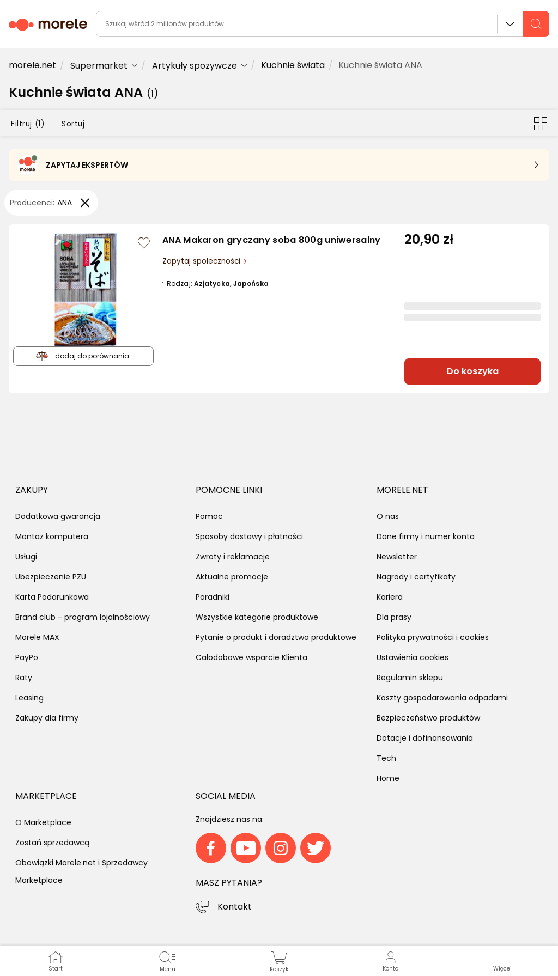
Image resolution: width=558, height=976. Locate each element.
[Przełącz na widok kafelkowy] (540, 123)
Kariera (390, 596)
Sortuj (73, 124)
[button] (502, 961)
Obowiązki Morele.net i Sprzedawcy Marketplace (81, 871)
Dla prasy (394, 617)
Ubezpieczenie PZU (50, 576)
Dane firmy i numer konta (426, 536)
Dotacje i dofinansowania (425, 738)
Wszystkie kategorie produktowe (257, 617)
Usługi (26, 556)
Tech (386, 758)
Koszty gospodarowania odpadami (442, 697)
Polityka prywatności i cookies (433, 637)
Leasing (29, 697)
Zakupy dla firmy (46, 717)
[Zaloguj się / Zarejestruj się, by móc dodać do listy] (144, 243)
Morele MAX (37, 637)
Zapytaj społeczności (202, 261)
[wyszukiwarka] (322, 24)
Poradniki (212, 596)
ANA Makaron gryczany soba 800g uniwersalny (271, 240)
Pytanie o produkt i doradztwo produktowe (276, 637)
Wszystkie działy (510, 24)
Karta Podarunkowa (52, 596)
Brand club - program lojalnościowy (82, 617)
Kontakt (234, 906)
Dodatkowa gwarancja (57, 516)
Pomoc (209, 516)
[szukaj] (536, 24)
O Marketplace (43, 822)
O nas (388, 516)
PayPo (26, 657)
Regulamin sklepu (410, 677)
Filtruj (27, 124)
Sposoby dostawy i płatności (249, 536)
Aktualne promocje (232, 576)
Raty (23, 677)
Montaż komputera (51, 536)
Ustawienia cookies (412, 657)
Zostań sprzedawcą (52, 842)
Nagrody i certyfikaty (416, 576)
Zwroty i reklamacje (233, 556)
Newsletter (397, 556)
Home (388, 778)
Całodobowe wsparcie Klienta (251, 657)
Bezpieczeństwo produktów (428, 717)
